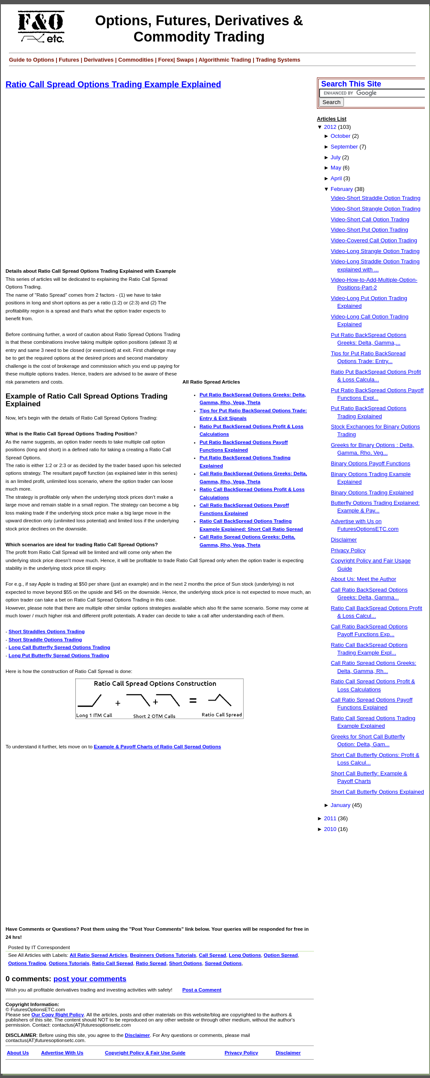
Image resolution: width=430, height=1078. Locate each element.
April (336, 178)
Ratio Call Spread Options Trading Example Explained (113, 84)
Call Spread (212, 955)
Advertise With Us (62, 1052)
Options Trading (27, 963)
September (344, 146)
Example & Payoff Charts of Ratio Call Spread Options (157, 746)
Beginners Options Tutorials (163, 955)
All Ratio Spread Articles (98, 955)
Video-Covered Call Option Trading (374, 240)
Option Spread (281, 955)
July (335, 157)
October (340, 136)
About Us (18, 1052)
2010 (330, 829)
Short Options (185, 963)
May (336, 167)
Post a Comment (201, 989)
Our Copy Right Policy (57, 1014)
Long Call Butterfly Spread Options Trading (59, 647)
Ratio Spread (151, 963)
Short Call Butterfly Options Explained (377, 792)
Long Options (245, 955)
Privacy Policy (241, 1052)
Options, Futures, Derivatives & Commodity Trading (199, 28)
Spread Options (223, 963)
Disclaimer (137, 1035)
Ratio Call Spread (112, 963)
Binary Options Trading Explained (372, 492)
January (340, 805)
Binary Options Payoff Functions (370, 463)
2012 (330, 127)
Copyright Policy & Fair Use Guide (145, 1052)
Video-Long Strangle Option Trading (375, 251)
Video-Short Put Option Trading (369, 229)
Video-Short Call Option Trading (370, 219)
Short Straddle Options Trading (45, 639)
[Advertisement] (87, 179)
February (342, 189)
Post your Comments (90, 978)
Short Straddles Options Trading (47, 631)
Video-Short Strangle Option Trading (375, 208)
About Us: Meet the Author (363, 579)
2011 (330, 818)
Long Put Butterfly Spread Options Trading (59, 655)
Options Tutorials (69, 963)
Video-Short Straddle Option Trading (375, 198)
